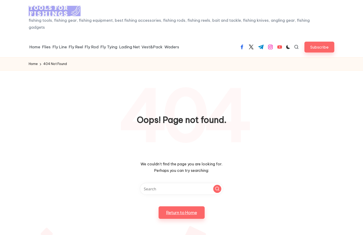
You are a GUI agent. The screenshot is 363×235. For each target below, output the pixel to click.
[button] (319, 47)
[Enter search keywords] (181, 189)
